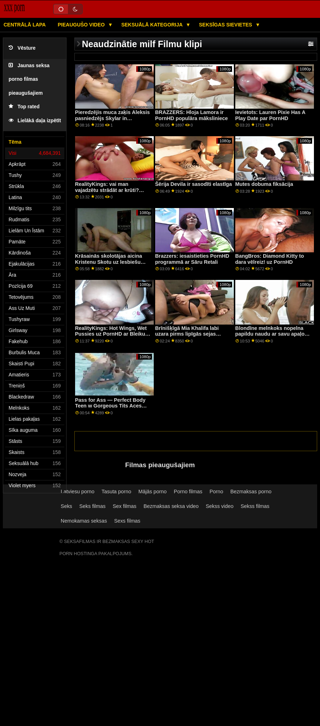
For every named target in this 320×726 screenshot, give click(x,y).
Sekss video (219, 506)
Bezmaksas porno (250, 491)
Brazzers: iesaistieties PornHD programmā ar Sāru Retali (192, 259)
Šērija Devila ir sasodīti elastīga (193, 184)
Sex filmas (124, 506)
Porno (216, 491)
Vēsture (22, 48)
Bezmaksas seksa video (170, 506)
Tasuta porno (116, 491)
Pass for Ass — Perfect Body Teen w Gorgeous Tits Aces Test (110, 406)
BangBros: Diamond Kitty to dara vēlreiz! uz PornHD (269, 259)
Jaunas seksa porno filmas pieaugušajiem (29, 79)
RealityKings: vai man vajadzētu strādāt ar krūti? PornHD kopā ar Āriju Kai (107, 190)
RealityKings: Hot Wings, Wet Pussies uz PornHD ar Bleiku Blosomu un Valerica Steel (111, 334)
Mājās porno (152, 491)
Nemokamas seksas (84, 521)
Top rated (24, 106)
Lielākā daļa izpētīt (35, 120)
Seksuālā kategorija (152, 25)
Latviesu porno (77, 491)
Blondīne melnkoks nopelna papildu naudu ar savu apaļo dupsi (270, 334)
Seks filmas (92, 506)
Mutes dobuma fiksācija (264, 184)
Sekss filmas (255, 506)
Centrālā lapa (25, 25)
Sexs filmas (127, 521)
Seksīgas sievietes (226, 25)
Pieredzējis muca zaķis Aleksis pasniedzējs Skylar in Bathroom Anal (112, 118)
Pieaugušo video (82, 25)
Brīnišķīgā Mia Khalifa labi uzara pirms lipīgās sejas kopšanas (187, 334)
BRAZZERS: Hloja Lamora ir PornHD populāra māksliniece (191, 115)
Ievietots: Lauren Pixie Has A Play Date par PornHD (270, 115)
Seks (66, 506)
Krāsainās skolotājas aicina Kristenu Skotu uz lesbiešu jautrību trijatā (108, 262)
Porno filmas (188, 491)
